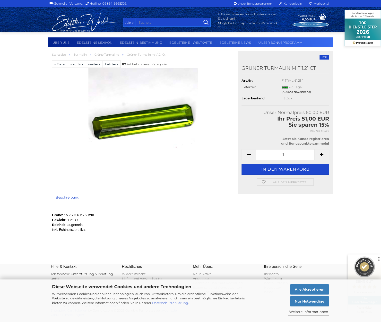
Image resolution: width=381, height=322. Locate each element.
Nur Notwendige (309, 301)
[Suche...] (129, 22)
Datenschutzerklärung (170, 303)
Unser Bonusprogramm (253, 3)
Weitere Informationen (308, 312)
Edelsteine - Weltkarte (190, 42)
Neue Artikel (202, 274)
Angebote (201, 278)
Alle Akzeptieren (310, 289)
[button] (249, 154)
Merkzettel (319, 3)
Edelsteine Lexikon (95, 42)
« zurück (77, 64)
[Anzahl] (285, 154)
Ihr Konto (271, 274)
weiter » (94, 64)
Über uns (60, 42)
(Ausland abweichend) (296, 92)
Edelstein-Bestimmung (141, 42)
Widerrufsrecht (134, 274)
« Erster (60, 64)
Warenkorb (273, 278)
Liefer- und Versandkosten (143, 278)
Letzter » (111, 64)
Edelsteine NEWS (235, 42)
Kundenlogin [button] (290, 3)
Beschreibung (67, 197)
